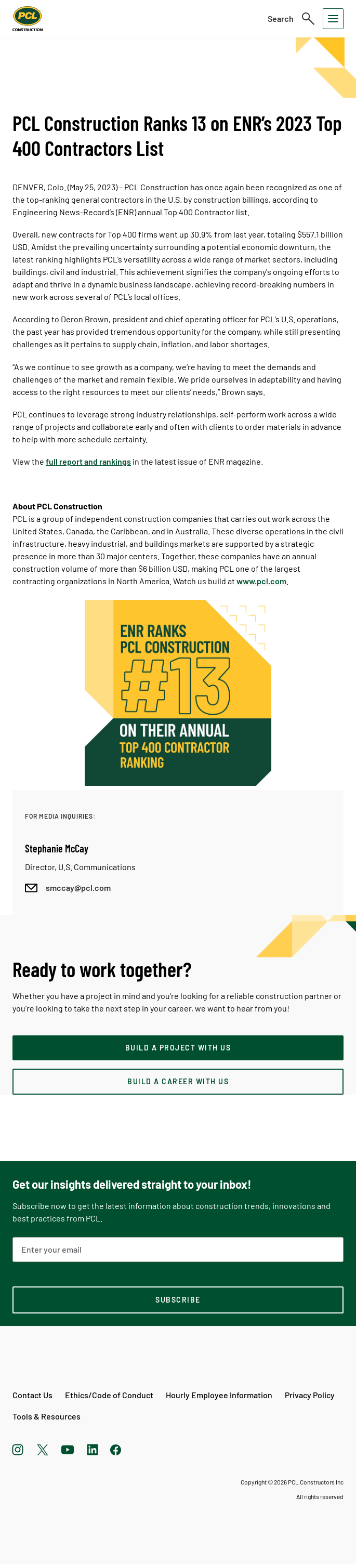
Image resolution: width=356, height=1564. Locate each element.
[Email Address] (178, 1249)
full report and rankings (88, 461)
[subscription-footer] (178, 1299)
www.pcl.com (261, 581)
